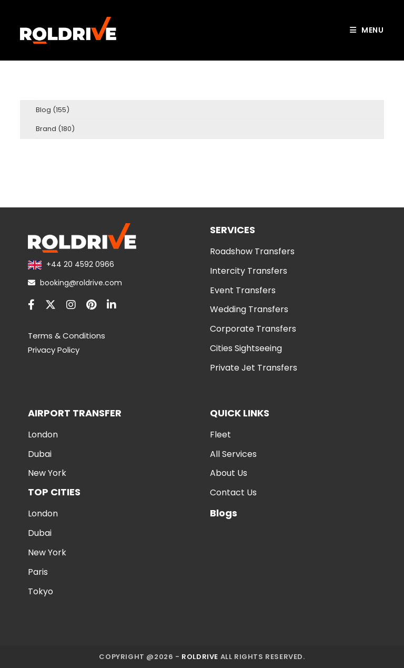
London (43, 434)
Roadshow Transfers (252, 251)
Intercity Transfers (248, 271)
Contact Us (233, 492)
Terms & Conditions (66, 335)
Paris (38, 572)
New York (47, 473)
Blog (43, 110)
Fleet (220, 434)
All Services (233, 454)
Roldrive (199, 657)
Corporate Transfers (253, 329)
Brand (46, 129)
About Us (228, 473)
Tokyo (40, 591)
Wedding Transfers (249, 309)
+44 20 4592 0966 (71, 264)
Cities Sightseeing (246, 348)
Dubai (40, 454)
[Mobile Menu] (367, 30)
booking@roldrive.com (75, 282)
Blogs (223, 513)
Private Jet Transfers (253, 368)
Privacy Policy (53, 349)
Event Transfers (243, 290)
